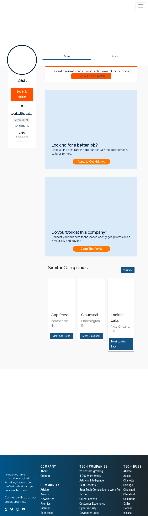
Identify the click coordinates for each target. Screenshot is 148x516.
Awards (45, 494)
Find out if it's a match (91, 76)
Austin (127, 476)
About (44, 471)
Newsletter (47, 499)
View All (127, 270)
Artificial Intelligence (91, 480)
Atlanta (127, 471)
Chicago (128, 485)
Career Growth (88, 499)
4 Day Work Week (90, 476)
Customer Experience (92, 503)
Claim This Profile (91, 248)
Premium (45, 503)
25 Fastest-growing (91, 471)
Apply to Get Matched (91, 161)
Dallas (126, 503)
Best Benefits (87, 485)
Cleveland (129, 494)
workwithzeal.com (22, 114)
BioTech (84, 494)
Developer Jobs (89, 513)
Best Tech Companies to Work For (100, 490)
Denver (127, 508)
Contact (45, 476)
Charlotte (128, 480)
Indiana (127, 513)
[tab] (18, 6)
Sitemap (45, 508)
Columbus (129, 499)
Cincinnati (129, 490)
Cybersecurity (87, 508)
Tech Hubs (46, 513)
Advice (44, 490)
